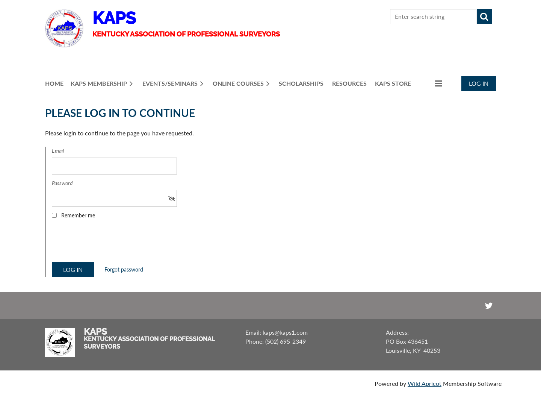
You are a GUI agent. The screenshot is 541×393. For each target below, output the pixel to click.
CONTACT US (344, 16)
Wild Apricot (424, 383)
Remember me (78, 215)
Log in (478, 83)
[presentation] (109, 243)
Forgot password (123, 269)
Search (484, 16)
